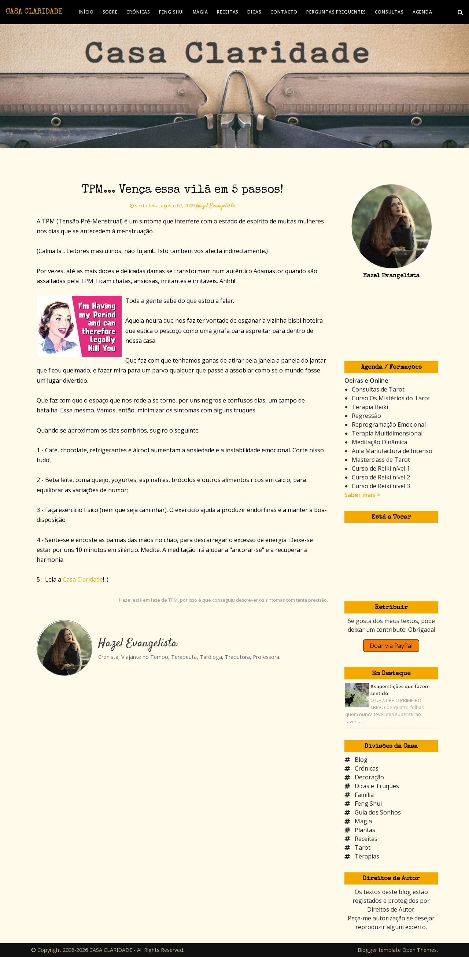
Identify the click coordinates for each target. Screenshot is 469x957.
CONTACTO (284, 12)
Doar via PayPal (391, 646)
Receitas (366, 839)
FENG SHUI (171, 12)
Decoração (369, 777)
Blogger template (379, 949)
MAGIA (200, 12)
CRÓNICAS (138, 12)
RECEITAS (228, 12)
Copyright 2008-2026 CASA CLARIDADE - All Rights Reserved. (110, 949)
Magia (363, 821)
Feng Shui (368, 804)
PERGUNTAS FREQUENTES (336, 12)
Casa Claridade (83, 579)
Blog (361, 760)
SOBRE (110, 12)
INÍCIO (86, 12)
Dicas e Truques (377, 786)
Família (364, 795)
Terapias (367, 856)
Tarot (362, 847)
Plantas (365, 830)
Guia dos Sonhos (378, 812)
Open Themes (419, 949)
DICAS (254, 12)
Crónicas (366, 768)
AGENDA (422, 12)
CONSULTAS (389, 12)
